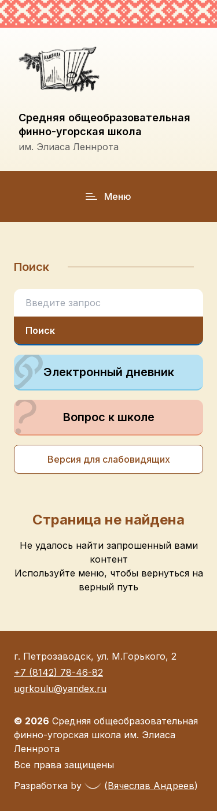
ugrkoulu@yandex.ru (60, 688)
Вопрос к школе (84, 417)
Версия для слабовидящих (108, 459)
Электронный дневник (94, 372)
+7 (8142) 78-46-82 (58, 672)
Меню (108, 196)
